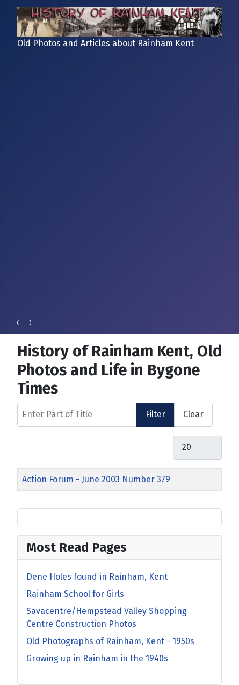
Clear (193, 414)
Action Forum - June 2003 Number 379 (96, 479)
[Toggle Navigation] (24, 322)
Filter (155, 414)
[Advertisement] (119, 182)
